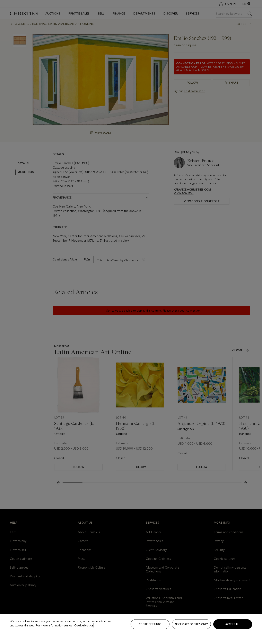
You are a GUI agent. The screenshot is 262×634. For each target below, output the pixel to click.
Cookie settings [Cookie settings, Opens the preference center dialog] (150, 624)
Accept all (232, 624)
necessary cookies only (191, 624)
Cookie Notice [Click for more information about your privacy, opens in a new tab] (83, 625)
